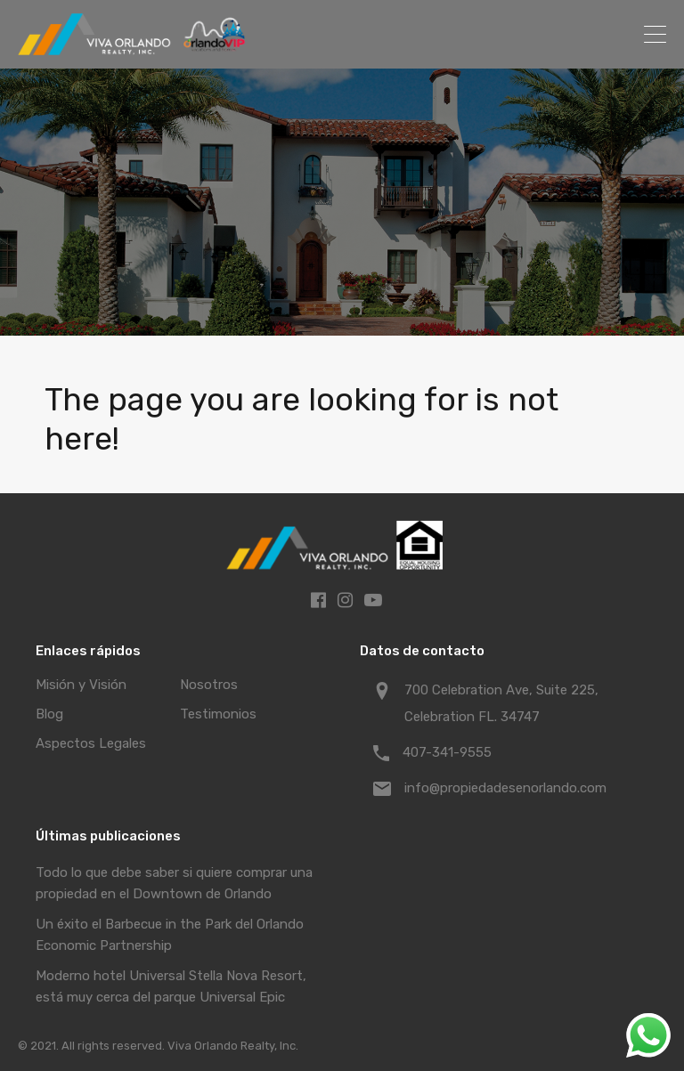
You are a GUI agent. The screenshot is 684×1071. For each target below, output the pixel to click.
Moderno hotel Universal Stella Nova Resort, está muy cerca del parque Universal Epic (171, 986)
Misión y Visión (81, 685)
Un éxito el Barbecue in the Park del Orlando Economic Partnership (170, 934)
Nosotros (209, 685)
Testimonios (218, 714)
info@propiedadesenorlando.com (505, 788)
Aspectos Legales (91, 743)
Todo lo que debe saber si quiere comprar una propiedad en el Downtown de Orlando (174, 883)
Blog (49, 714)
